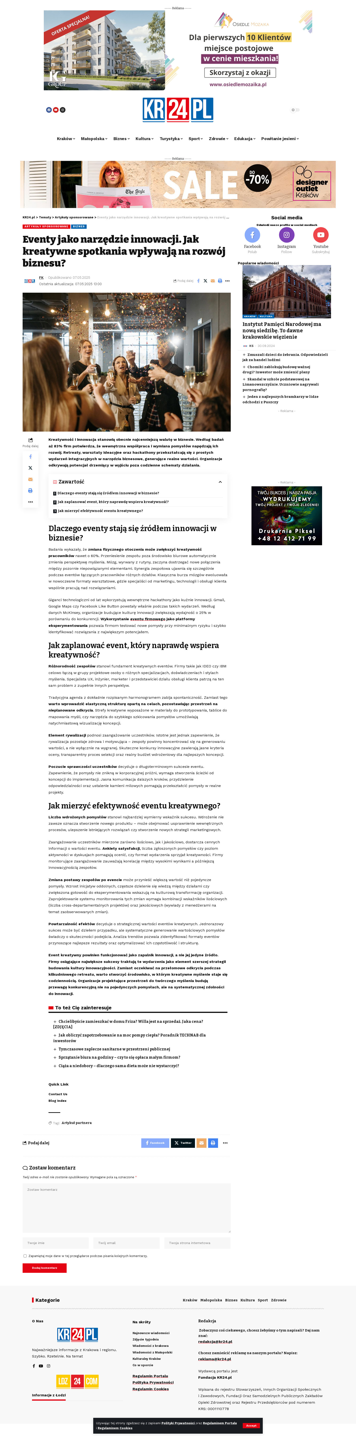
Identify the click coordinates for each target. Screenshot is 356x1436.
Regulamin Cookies (151, 1389)
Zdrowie (279, 1300)
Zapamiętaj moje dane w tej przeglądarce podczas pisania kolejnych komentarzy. (88, 1256)
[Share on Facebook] (198, 281)
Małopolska (211, 1300)
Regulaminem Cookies (115, 1428)
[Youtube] (321, 240)
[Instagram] (286, 240)
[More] (227, 281)
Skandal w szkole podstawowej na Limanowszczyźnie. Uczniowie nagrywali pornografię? (281, 384)
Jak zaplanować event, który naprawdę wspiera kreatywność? (114, 502)
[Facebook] (252, 240)
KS (251, 346)
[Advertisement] (287, 448)
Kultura (266, 316)
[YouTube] (41, 1366)
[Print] (220, 281)
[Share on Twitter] (205, 281)
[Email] (213, 281)
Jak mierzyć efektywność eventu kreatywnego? (101, 511)
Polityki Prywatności (179, 1423)
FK (41, 277)
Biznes (79, 226)
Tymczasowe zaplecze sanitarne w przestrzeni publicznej (115, 1049)
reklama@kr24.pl (214, 1359)
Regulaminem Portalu (220, 1423)
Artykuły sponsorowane (46, 226)
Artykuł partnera (76, 1123)
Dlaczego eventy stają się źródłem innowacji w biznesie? (108, 493)
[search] (272, 110)
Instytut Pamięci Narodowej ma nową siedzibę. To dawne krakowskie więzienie (282, 330)
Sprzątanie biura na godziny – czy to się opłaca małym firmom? (120, 1057)
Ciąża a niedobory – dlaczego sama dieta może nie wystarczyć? (119, 1066)
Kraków (250, 316)
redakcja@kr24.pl (215, 1341)
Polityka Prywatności (153, 1382)
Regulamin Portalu (150, 1376)
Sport (263, 1300)
